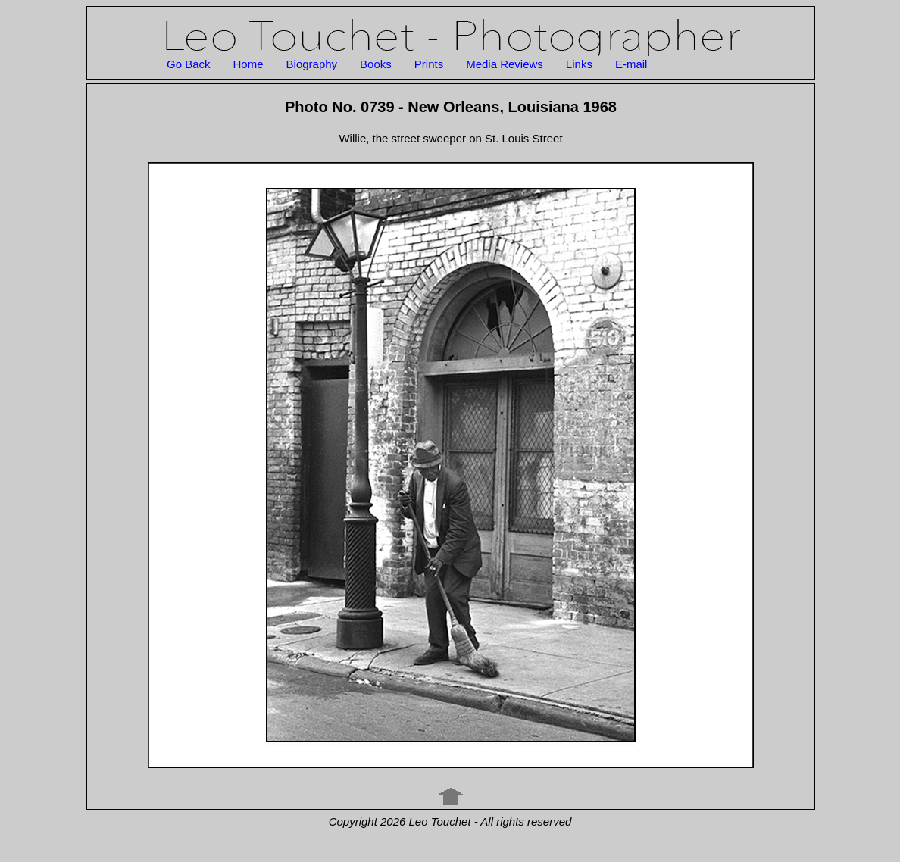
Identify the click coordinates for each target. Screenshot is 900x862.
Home (248, 64)
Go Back (189, 64)
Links (579, 64)
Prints (428, 64)
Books (376, 64)
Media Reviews (504, 64)
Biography (312, 64)
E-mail (631, 64)
